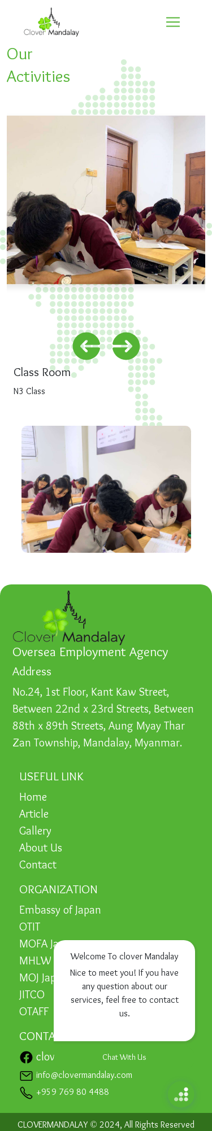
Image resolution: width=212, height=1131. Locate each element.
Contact (38, 865)
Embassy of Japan (60, 910)
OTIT (29, 927)
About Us (40, 848)
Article (34, 814)
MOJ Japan (43, 978)
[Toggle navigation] (173, 22)
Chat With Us (124, 1058)
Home (33, 798)
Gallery (35, 831)
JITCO (32, 995)
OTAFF (34, 1012)
